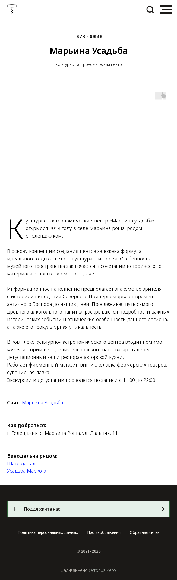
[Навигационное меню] (166, 9)
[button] (150, 9)
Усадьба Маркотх (26, 470)
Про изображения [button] (104, 532)
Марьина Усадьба (42, 402)
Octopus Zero (102, 570)
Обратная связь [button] (145, 532)
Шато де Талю (23, 463)
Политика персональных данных (48, 532)
